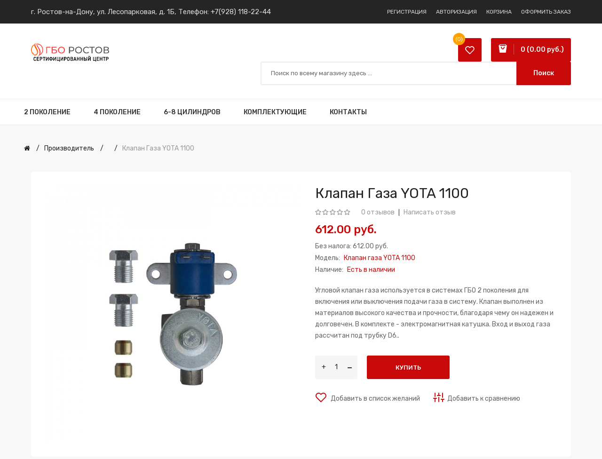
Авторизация (456, 11)
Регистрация (407, 11)
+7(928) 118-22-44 (241, 12)
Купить (408, 367)
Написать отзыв (430, 212)
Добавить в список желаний (374, 399)
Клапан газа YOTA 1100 (158, 148)
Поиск (543, 73)
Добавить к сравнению (483, 399)
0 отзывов (378, 212)
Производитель (69, 148)
